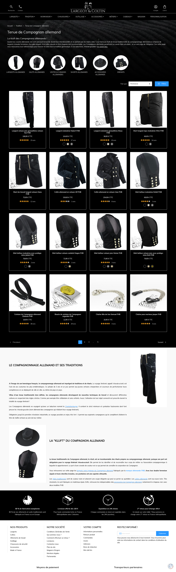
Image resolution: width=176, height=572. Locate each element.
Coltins (12, 535)
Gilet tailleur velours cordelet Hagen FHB (68, 253)
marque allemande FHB (135, 471)
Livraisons (50, 541)
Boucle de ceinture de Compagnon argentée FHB (68, 315)
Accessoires (14, 547)
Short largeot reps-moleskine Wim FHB (148, 131)
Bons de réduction (90, 547)
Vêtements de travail (17, 538)
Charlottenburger (71, 406)
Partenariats (51, 556)
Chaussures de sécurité (18, 544)
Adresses (86, 544)
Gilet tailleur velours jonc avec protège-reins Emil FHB (148, 254)
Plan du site (51, 547)
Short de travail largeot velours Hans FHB (27, 193)
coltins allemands (141, 479)
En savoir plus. (102, 47)
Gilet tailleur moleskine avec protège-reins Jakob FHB (27, 254)
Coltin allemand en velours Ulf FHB (67, 192)
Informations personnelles (92, 532)
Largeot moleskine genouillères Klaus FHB (108, 132)
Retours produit (89, 535)
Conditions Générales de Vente (58, 532)
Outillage (13, 541)
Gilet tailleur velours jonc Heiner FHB (108, 253)
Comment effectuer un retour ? (58, 538)
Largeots (13, 532)
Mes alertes (87, 550)
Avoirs (85, 541)
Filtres (161, 83)
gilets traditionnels (59, 479)
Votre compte (92, 527)
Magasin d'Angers (53, 550)
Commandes (88, 538)
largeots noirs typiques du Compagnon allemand (95, 471)
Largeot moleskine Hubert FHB (68, 131)
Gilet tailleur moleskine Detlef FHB (148, 192)
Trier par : (124, 84)
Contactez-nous (53, 544)
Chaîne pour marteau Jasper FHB (148, 314)
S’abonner (162, 533)
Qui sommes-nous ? (54, 535)
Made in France (16, 550)
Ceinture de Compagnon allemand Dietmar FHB (27, 315)
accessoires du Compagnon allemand (128, 482)
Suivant (162, 342)
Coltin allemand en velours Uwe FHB (108, 192)
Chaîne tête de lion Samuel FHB (108, 314)
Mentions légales (53, 553)
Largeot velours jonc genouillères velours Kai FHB (27, 132)
